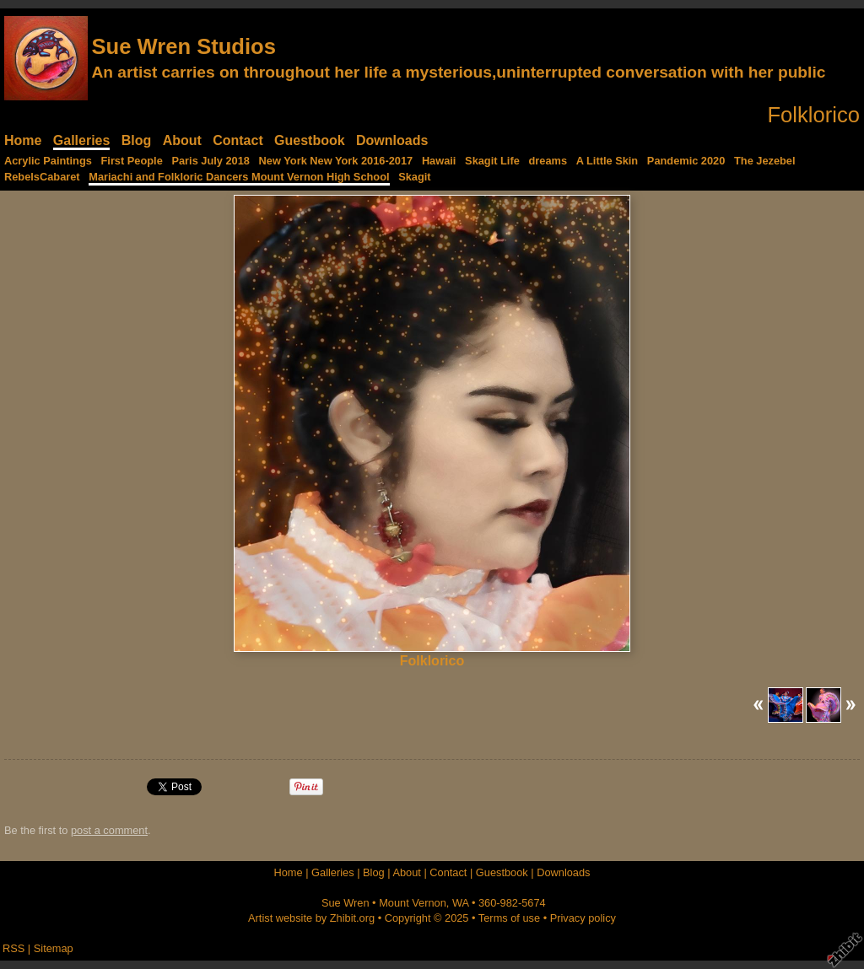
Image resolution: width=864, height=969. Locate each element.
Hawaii (439, 160)
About (182, 140)
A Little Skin (607, 160)
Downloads (392, 140)
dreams (547, 160)
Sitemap (53, 948)
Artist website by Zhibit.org (311, 918)
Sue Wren (345, 902)
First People (132, 160)
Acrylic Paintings (48, 160)
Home (22, 140)
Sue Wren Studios (183, 46)
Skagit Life (492, 160)
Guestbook (309, 140)
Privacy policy (583, 918)
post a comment (109, 830)
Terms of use (509, 918)
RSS (13, 948)
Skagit (414, 176)
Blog (137, 140)
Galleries (82, 140)
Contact (238, 140)
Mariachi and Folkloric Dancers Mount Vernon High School (239, 176)
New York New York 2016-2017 (336, 160)
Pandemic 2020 (686, 160)
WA (460, 902)
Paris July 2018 (210, 160)
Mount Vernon (412, 902)
